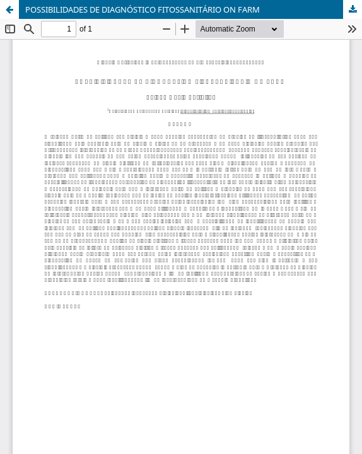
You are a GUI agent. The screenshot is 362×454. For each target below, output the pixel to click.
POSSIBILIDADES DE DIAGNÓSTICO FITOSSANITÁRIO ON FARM (142, 9)
